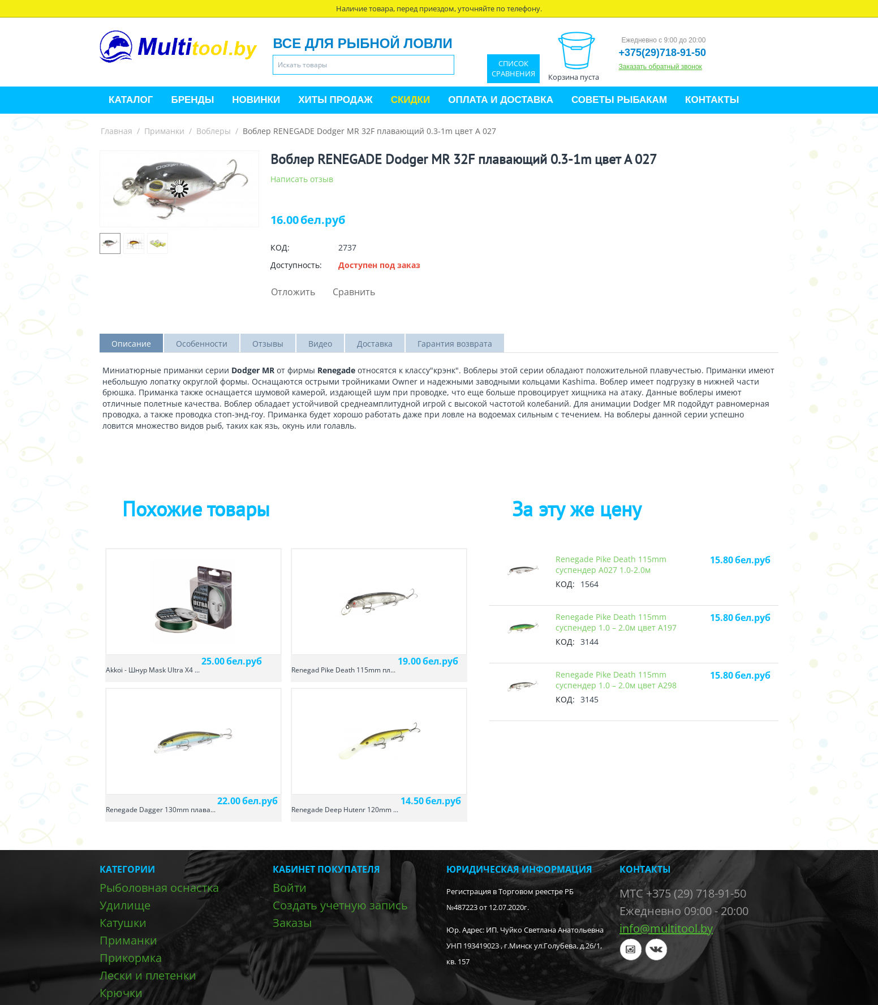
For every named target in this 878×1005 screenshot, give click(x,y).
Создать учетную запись (340, 905)
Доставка (375, 343)
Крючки (121, 992)
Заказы (292, 922)
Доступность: (296, 265)
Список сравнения (513, 68)
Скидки (411, 99)
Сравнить (354, 292)
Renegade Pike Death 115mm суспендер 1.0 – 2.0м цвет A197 (616, 622)
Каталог (131, 99)
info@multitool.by (666, 928)
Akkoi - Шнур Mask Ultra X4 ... (153, 670)
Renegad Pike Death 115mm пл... (343, 670)
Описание (131, 343)
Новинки (256, 99)
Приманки (164, 131)
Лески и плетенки (148, 975)
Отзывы (267, 343)
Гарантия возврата (455, 343)
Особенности (201, 343)
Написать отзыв (301, 179)
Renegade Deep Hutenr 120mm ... (344, 809)
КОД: (280, 247)
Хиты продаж (335, 99)
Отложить (293, 292)
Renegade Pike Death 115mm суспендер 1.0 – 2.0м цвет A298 (616, 680)
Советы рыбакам (619, 99)
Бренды (192, 99)
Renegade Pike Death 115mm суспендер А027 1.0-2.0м (611, 564)
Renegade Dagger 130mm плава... (161, 809)
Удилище (125, 905)
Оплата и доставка (500, 99)
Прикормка (131, 957)
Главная (116, 131)
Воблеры (213, 131)
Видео (320, 343)
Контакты (712, 99)
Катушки (123, 922)
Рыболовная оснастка (159, 887)
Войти (290, 887)
